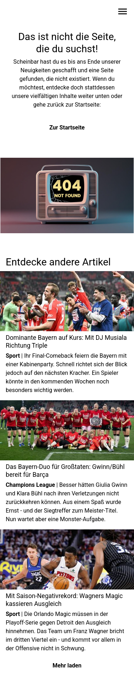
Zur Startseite (67, 127)
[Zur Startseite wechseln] (23, 13)
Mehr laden (67, 665)
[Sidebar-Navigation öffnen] (122, 13)
